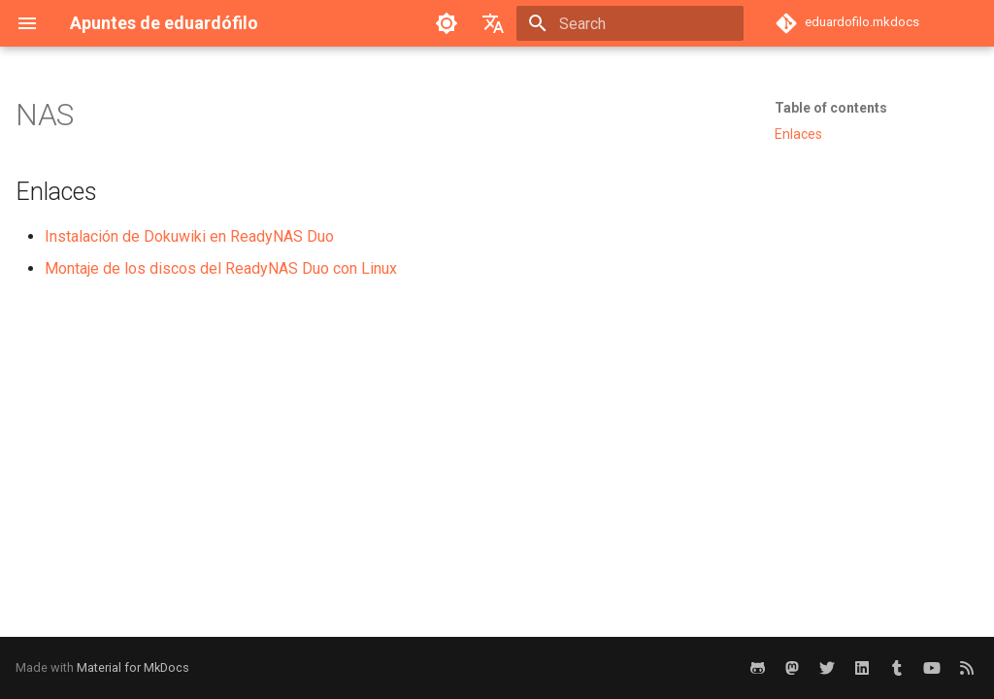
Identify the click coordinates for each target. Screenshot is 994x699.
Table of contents (831, 108)
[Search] (630, 23)
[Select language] (493, 23)
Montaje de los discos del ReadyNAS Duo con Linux (221, 268)
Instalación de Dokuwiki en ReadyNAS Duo (189, 236)
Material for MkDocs (133, 667)
